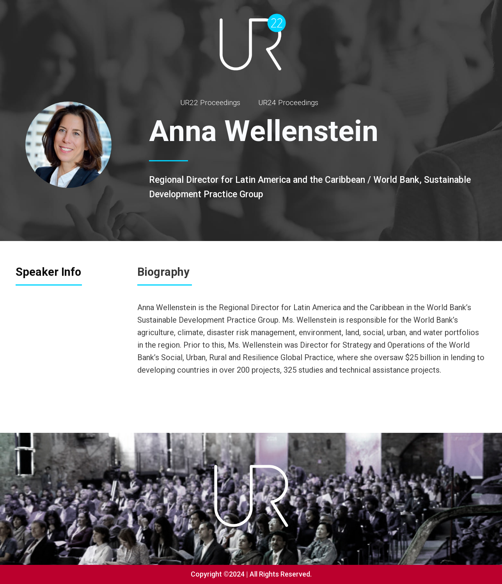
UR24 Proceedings (288, 102)
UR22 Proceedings (210, 102)
